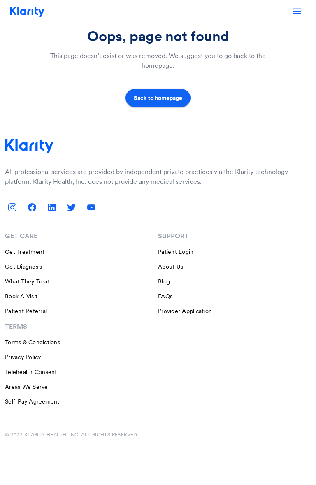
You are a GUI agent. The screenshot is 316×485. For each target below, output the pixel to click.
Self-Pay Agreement (32, 401)
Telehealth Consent (31, 372)
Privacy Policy (23, 357)
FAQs (165, 296)
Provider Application (185, 311)
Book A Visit (21, 296)
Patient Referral (26, 311)
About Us (170, 266)
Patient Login (175, 251)
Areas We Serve (26, 386)
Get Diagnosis (23, 266)
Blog (164, 281)
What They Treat (27, 281)
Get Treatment (24, 251)
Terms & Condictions (32, 342)
